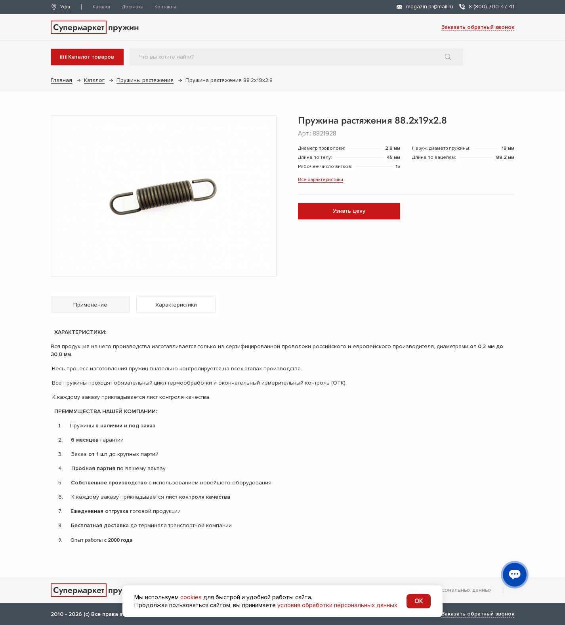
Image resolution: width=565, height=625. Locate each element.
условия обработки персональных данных (337, 605)
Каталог (102, 7)
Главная (61, 80)
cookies (191, 597)
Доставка (132, 7)
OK (418, 601)
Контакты (165, 7)
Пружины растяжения (145, 80)
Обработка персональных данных (446, 590)
